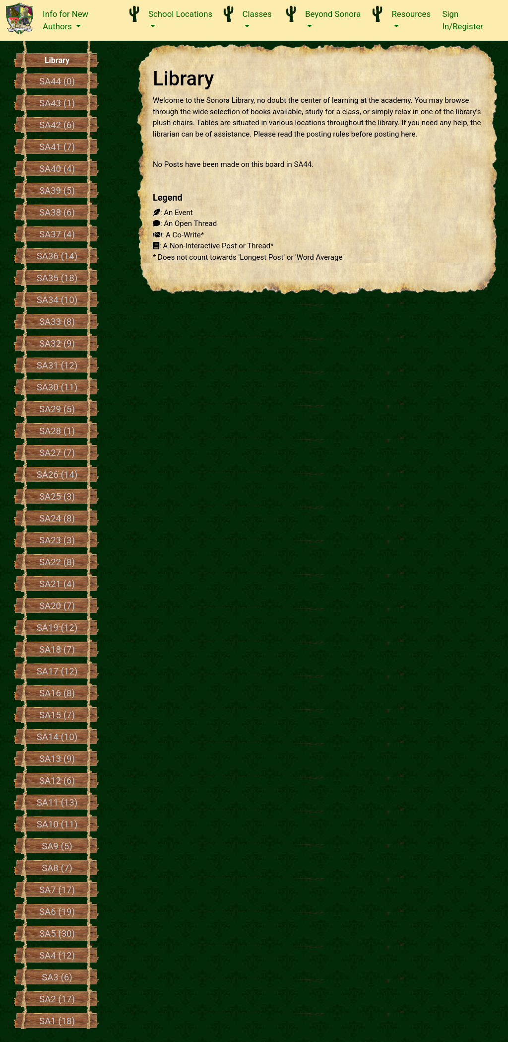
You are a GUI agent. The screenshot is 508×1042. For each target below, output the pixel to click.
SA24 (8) (57, 518)
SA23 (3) (57, 540)
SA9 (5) (57, 846)
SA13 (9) (57, 758)
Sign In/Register (463, 20)
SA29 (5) (57, 409)
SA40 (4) (57, 168)
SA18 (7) (57, 649)
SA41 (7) (57, 147)
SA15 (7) (57, 715)
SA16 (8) (57, 693)
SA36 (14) (57, 256)
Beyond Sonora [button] (333, 14)
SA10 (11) (57, 824)
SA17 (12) (57, 671)
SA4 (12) (57, 955)
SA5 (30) (57, 933)
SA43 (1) (57, 103)
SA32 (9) (57, 343)
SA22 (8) (57, 562)
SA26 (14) (57, 474)
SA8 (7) (57, 868)
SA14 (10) (57, 737)
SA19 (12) (57, 627)
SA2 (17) (57, 999)
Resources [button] (411, 14)
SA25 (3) (57, 496)
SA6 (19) (57, 911)
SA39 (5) (57, 190)
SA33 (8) (57, 321)
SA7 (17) (57, 890)
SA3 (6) (57, 977)
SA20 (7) (57, 605)
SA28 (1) (57, 431)
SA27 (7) (57, 452)
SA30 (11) (57, 387)
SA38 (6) (57, 212)
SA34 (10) (57, 300)
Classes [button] (257, 14)
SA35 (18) (57, 278)
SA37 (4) (57, 234)
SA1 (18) (57, 1021)
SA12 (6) (57, 780)
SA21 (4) (57, 584)
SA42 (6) (57, 125)
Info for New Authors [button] (65, 20)
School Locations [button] (180, 14)
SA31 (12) (57, 365)
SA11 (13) (57, 802)
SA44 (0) (57, 81)
